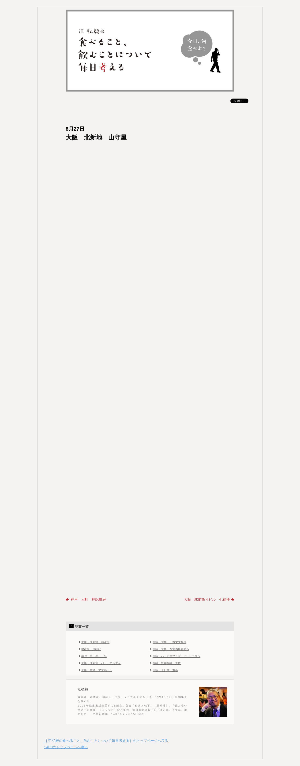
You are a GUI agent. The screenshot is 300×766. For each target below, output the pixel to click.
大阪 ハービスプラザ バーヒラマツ (174, 656)
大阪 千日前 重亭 (163, 670)
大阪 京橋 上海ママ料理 (167, 642)
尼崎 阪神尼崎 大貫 (165, 663)
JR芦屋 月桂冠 (89, 649)
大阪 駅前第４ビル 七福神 (209, 599)
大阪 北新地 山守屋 (93, 642)
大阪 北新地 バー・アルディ (99, 663)
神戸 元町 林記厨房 (86, 599)
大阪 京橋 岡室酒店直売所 (169, 649)
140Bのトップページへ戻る (66, 746)
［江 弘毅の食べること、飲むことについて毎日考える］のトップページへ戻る (106, 740)
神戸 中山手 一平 (92, 656)
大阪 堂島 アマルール (95, 670)
